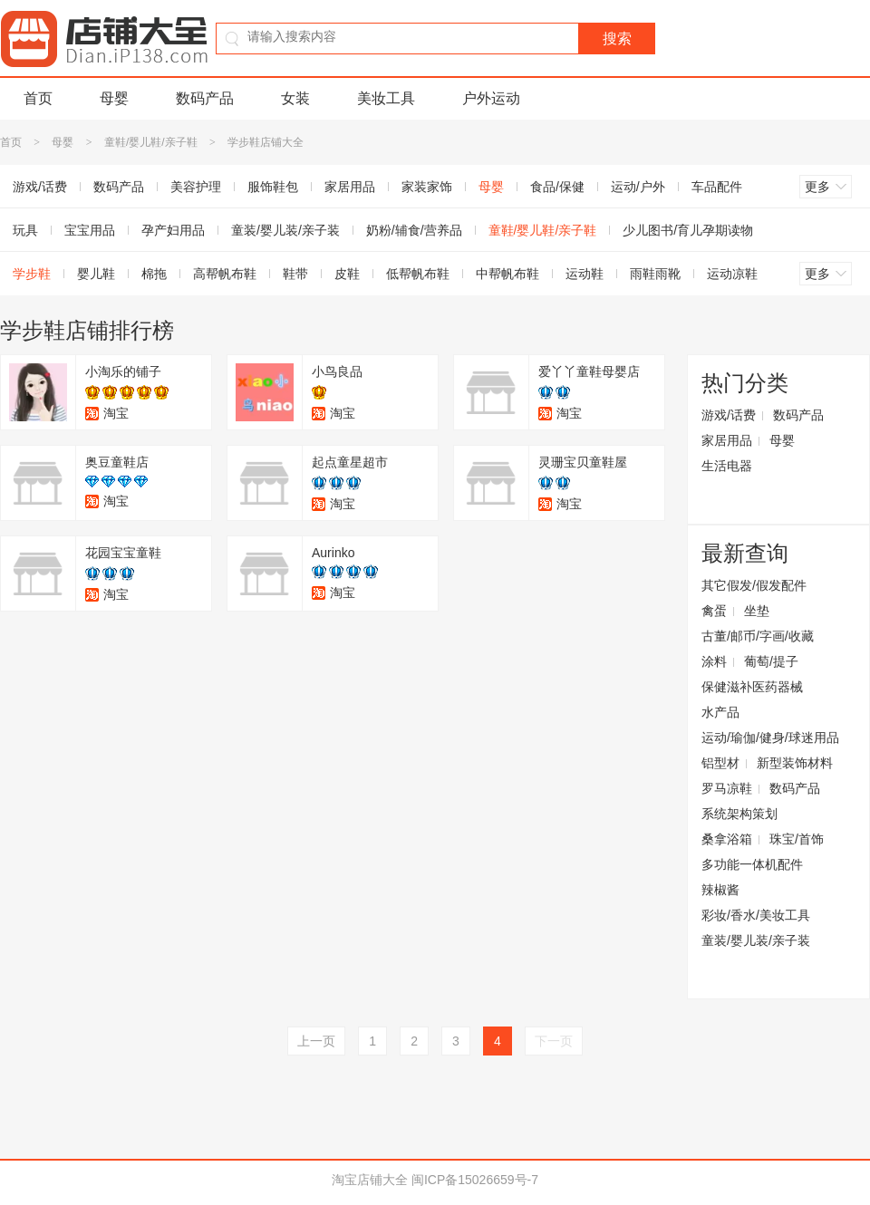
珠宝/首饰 (796, 839)
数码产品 (205, 98)
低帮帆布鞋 (418, 273)
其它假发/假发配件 (754, 585)
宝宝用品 (89, 230)
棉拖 (154, 273)
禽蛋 (714, 610)
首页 (38, 98)
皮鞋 (347, 273)
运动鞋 (585, 273)
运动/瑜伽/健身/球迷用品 (770, 737)
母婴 (114, 98)
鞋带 (295, 273)
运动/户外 (638, 186)
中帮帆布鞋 (507, 273)
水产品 (720, 712)
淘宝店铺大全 (370, 1179)
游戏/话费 (728, 415)
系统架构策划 (739, 813)
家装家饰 (426, 186)
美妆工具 (386, 98)
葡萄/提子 (771, 661)
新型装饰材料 (795, 763)
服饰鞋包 (272, 186)
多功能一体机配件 (752, 864)
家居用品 (349, 186)
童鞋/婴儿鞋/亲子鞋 (151, 142)
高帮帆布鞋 (224, 273)
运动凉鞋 (732, 273)
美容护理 (195, 186)
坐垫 (756, 610)
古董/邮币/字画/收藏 (757, 636)
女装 (295, 98)
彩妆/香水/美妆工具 (755, 915)
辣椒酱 (720, 889)
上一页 (316, 1041)
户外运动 (491, 98)
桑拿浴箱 (726, 839)
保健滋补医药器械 (752, 687)
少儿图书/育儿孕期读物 (688, 230)
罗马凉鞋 (726, 788)
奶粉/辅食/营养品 (414, 230)
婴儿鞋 (96, 273)
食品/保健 (557, 186)
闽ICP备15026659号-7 (474, 1179)
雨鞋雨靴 (655, 273)
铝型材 (720, 763)
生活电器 (726, 465)
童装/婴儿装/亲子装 (285, 230)
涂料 (714, 661)
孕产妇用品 (173, 230)
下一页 (554, 1041)
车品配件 (716, 186)
